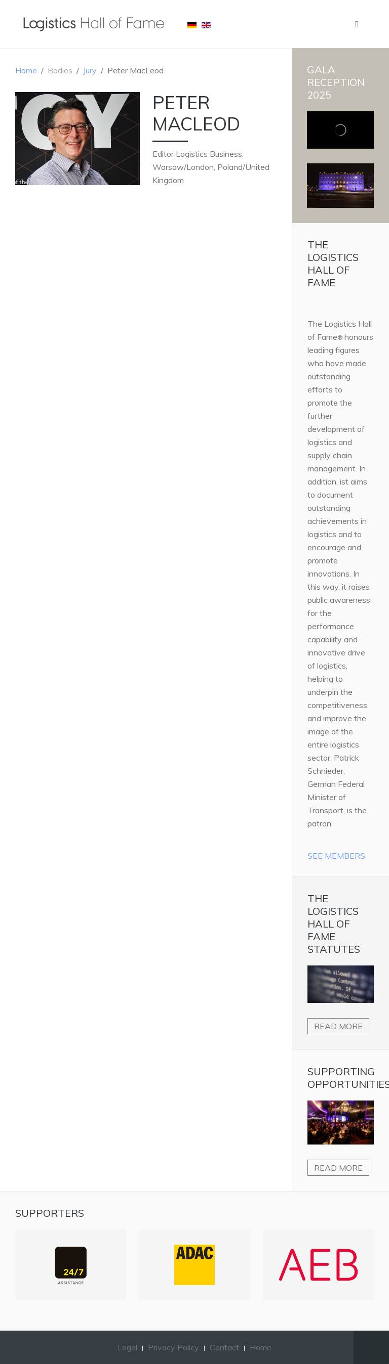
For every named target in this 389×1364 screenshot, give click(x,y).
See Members (336, 856)
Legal (127, 1347)
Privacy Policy (173, 1347)
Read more (338, 1026)
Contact (224, 1347)
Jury (90, 70)
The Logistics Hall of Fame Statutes (333, 923)
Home (26, 70)
